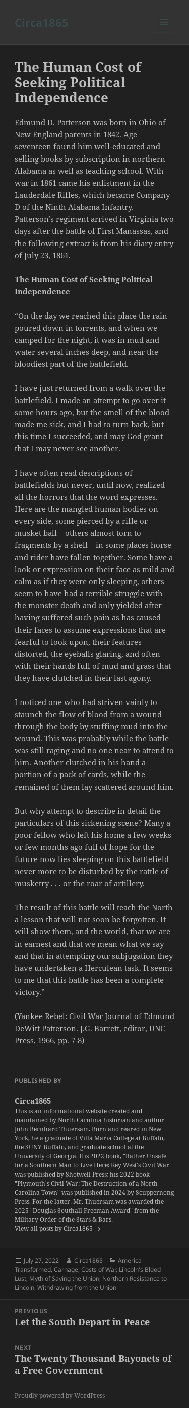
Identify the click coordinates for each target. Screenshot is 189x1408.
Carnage (66, 1269)
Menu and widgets (164, 32)
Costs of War (98, 1269)
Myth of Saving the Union (64, 1278)
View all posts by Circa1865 (54, 1228)
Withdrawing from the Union (76, 1287)
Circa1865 (42, 22)
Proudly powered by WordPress (60, 1395)
